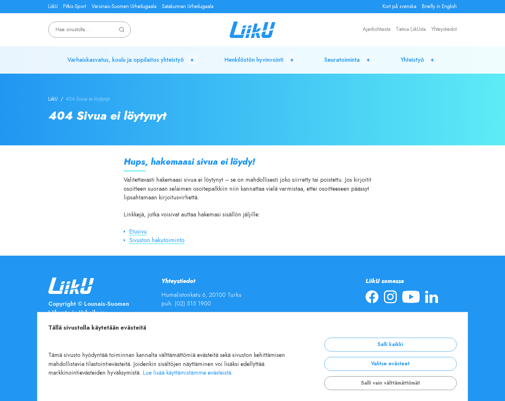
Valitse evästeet (390, 363)
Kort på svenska (399, 6)
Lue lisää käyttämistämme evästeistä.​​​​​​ (188, 373)
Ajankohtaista (376, 29)
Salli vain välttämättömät (390, 383)
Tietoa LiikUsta (411, 29)
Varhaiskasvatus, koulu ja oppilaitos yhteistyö (125, 60)
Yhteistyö (412, 60)
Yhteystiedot (444, 29)
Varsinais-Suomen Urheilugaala (124, 6)
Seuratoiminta (342, 60)
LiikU (53, 6)
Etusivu (138, 231)
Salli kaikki (390, 344)
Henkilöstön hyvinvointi (253, 60)
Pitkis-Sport (74, 6)
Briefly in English (439, 6)
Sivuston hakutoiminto (157, 240)
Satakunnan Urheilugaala (188, 6)
